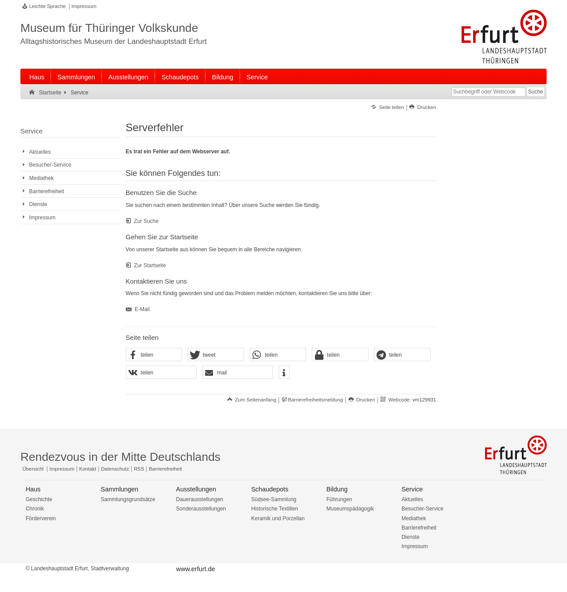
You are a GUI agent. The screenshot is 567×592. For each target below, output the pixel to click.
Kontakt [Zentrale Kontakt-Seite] (88, 468)
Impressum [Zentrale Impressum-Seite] (62, 468)
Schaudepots (180, 77)
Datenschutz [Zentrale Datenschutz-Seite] (115, 468)
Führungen (339, 499)
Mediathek (413, 518)
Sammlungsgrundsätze (128, 499)
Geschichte (39, 499)
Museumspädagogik (350, 509)
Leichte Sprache (47, 6)
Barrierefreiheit (418, 528)
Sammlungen (76, 77)
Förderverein (41, 518)
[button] (154, 355)
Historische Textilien (274, 509)
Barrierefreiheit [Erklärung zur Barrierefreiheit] (165, 468)
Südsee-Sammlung (273, 499)
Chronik (35, 509)
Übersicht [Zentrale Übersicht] (33, 468)
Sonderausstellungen (201, 509)
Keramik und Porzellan (278, 518)
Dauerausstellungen (199, 499)
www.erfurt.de (195, 569)
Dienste (410, 537)
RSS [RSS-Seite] (139, 468)
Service (257, 77)
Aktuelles (412, 499)
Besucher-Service (422, 509)
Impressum (83, 6)
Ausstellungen (128, 77)
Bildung (222, 77)
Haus (36, 77)
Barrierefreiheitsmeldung (315, 399)
